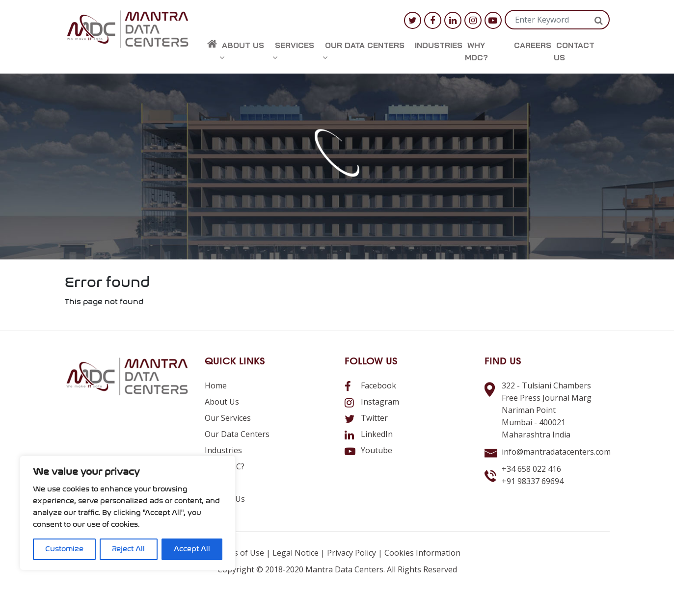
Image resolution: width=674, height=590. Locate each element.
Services (293, 50)
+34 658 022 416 (531, 468)
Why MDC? (476, 51)
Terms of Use (239, 552)
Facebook (370, 385)
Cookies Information (422, 552)
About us (241, 50)
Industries (438, 45)
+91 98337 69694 (533, 481)
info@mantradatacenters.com (556, 451)
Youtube (368, 450)
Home (216, 385)
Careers (532, 45)
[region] (128, 513)
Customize (64, 549)
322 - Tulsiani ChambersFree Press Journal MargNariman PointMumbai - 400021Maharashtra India (547, 410)
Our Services (228, 417)
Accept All (192, 549)
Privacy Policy (351, 552)
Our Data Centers (363, 50)
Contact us (574, 51)
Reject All (128, 549)
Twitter (366, 417)
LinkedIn (369, 434)
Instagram (372, 401)
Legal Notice (295, 552)
